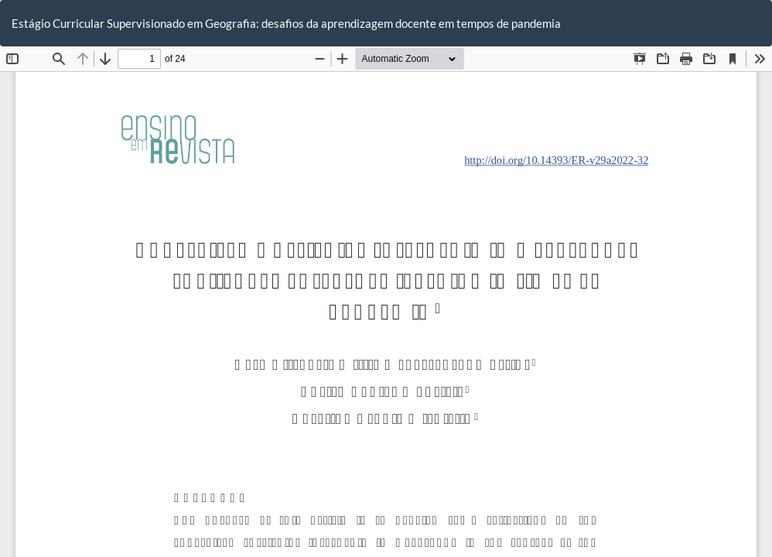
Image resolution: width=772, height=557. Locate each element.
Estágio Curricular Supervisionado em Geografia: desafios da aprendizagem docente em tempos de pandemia (286, 23)
